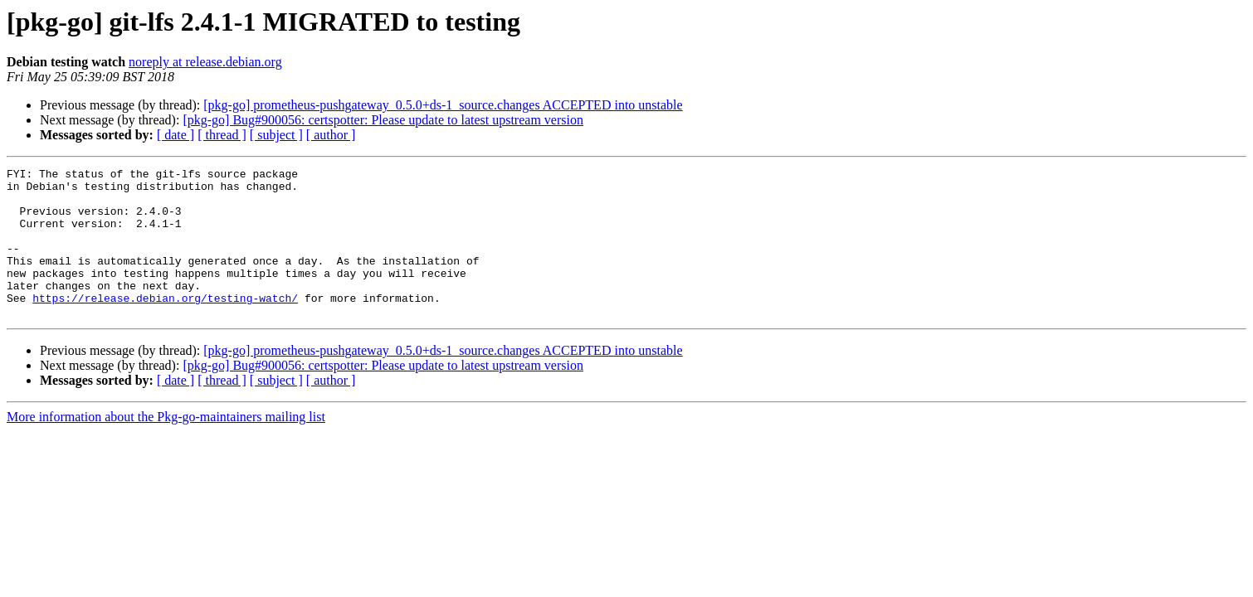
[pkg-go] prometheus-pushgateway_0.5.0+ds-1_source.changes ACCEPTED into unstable (442, 105)
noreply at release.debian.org (205, 62)
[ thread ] (221, 135)
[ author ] (331, 135)
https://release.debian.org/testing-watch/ (165, 325)
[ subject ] (276, 135)
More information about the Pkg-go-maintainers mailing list (166, 446)
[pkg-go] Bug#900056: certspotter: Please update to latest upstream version (383, 120)
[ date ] (175, 135)
